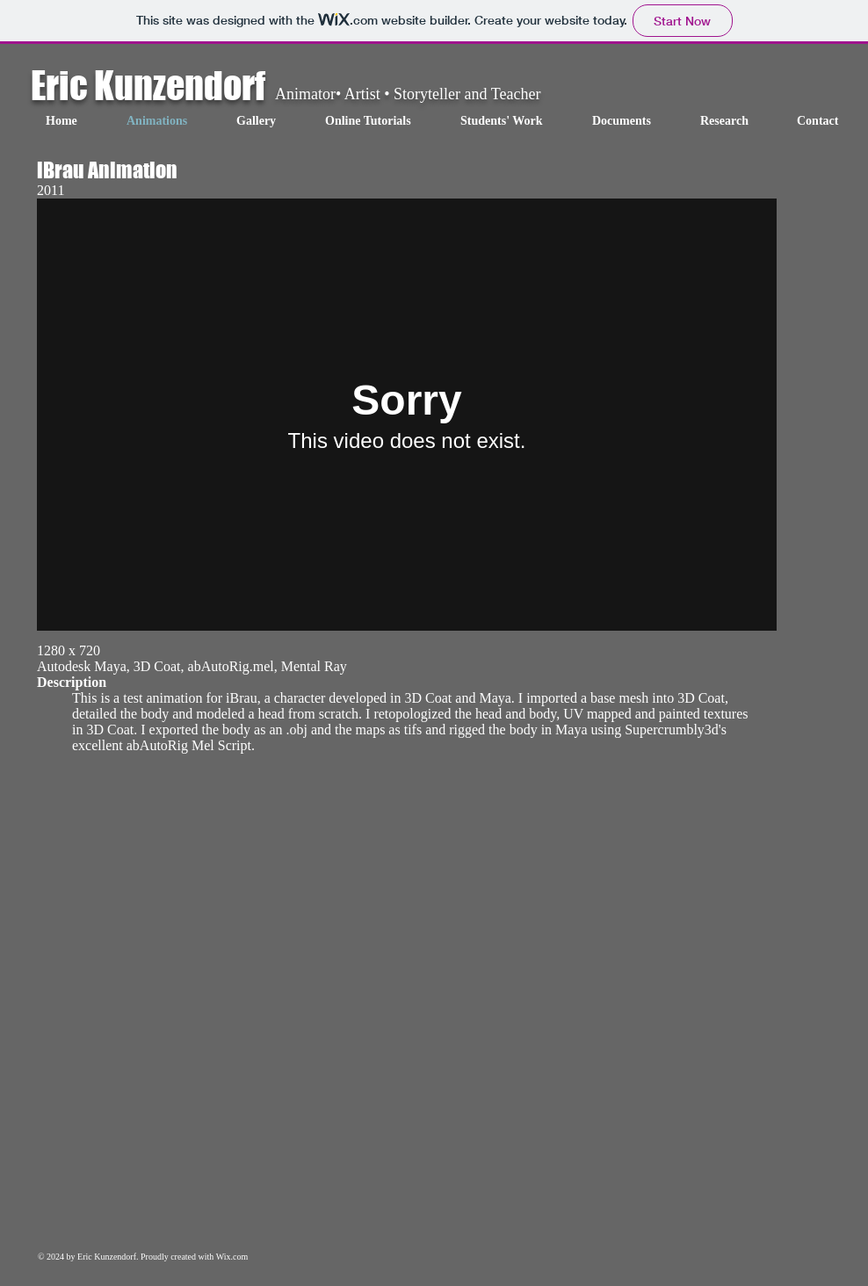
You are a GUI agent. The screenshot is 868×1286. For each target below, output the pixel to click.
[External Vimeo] (407, 415)
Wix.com (232, 1256)
